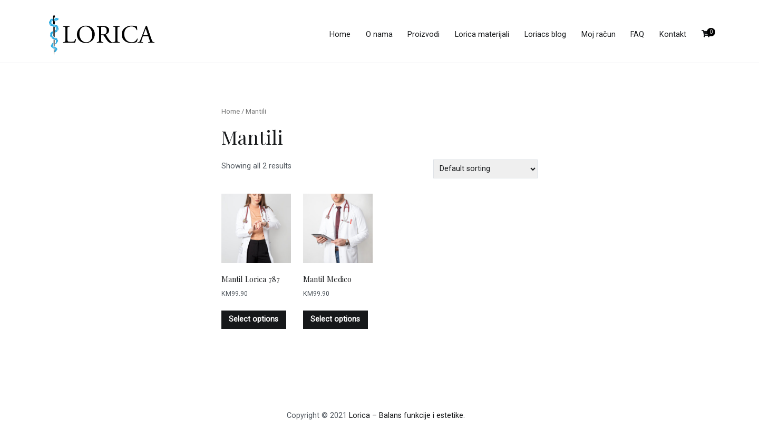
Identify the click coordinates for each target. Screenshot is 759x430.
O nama (379, 34)
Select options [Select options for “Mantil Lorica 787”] (253, 319)
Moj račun (598, 34)
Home (340, 34)
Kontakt (672, 34)
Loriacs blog (545, 34)
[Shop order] (485, 168)
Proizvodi (423, 34)
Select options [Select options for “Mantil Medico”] (335, 319)
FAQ (637, 34)
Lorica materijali (482, 34)
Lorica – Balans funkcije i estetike (406, 415)
